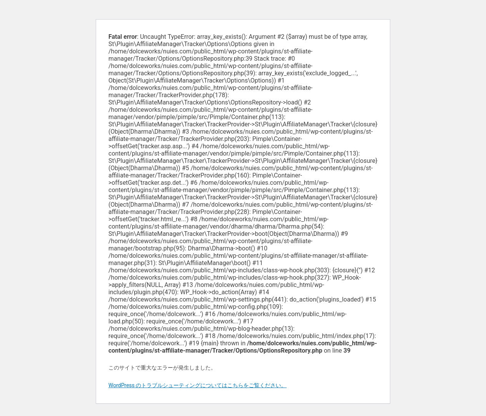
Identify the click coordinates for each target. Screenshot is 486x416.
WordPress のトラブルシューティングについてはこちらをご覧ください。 (197, 385)
